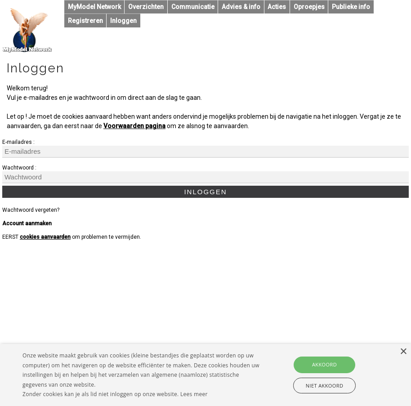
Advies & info (241, 6)
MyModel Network (94, 6)
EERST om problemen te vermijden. (71, 237)
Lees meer (194, 394)
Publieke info (351, 6)
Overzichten (146, 6)
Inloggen (123, 20)
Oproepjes (309, 6)
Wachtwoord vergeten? (30, 210)
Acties (277, 6)
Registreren (85, 20)
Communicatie (192, 6)
